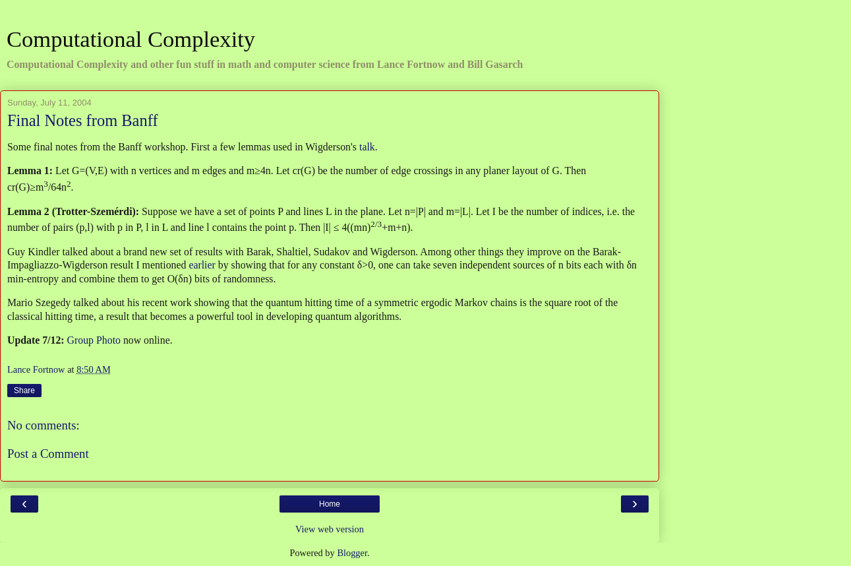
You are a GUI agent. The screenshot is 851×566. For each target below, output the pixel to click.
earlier (202, 264)
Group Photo (94, 340)
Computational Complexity (131, 38)
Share (24, 390)
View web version (329, 529)
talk (367, 146)
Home (329, 504)
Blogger (352, 553)
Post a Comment (48, 453)
